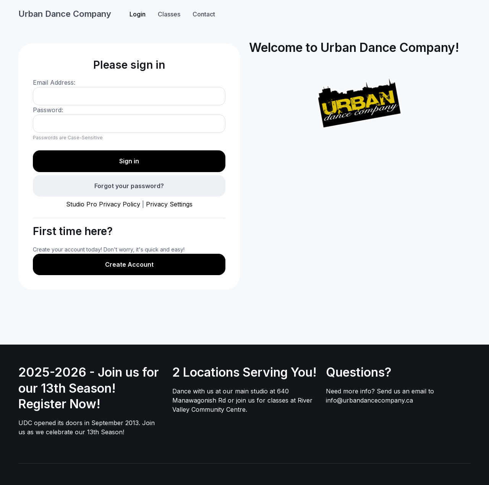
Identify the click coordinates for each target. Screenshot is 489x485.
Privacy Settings (169, 204)
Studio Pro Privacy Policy (103, 204)
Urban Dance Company (64, 14)
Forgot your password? (129, 186)
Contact (204, 14)
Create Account (129, 264)
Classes (169, 14)
